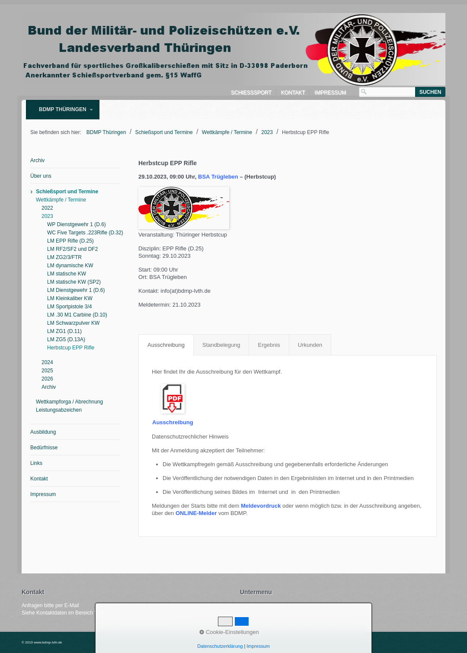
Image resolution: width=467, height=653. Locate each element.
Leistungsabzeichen (59, 410)
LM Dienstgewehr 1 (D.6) (76, 290)
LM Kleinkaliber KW (70, 298)
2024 (47, 362)
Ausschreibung (166, 345)
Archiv (37, 160)
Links (36, 463)
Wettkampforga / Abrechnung (69, 402)
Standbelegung (221, 345)
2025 (47, 371)
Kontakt (293, 93)
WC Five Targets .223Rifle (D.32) (84, 233)
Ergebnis (269, 345)
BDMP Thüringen (62, 109)
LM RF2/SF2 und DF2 (72, 249)
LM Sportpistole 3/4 (69, 307)
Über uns (40, 176)
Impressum (330, 93)
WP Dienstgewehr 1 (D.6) (76, 224)
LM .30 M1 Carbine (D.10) (77, 315)
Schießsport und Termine (67, 192)
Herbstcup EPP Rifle (70, 348)
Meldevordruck (261, 506)
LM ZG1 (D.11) (64, 331)
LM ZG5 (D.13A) (66, 339)
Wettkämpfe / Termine (61, 200)
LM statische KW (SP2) (74, 282)
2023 (47, 216)
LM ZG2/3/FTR (64, 257)
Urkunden (310, 345)
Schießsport (251, 93)
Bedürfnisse (44, 448)
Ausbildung (43, 432)
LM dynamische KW (70, 265)
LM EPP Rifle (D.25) (70, 241)
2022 (47, 208)
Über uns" (107, 613)
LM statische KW (66, 274)
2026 (47, 379)
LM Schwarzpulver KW (73, 323)
